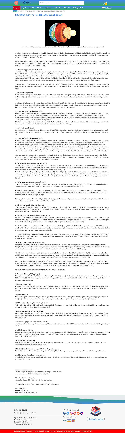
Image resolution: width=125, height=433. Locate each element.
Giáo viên (59, 8)
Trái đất (39, 11)
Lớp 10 (40, 8)
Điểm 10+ (68, 8)
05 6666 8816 (24, 422)
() (107, 8)
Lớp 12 (25, 8)
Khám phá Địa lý (79, 8)
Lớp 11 (33, 8)
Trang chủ (16, 8)
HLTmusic (49, 8)
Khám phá (22, 11)
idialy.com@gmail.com (25, 420)
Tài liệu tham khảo (31, 11)
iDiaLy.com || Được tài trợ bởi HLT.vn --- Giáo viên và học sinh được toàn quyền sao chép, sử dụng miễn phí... (60, 431)
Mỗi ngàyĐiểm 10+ (93, 3)
